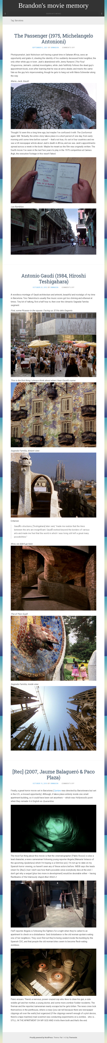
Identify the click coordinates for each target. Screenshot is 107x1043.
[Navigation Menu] (101, 13)
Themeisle (73, 1038)
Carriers (57, 790)
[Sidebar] (5, 13)
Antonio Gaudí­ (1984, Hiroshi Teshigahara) (53, 278)
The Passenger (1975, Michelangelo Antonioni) (53, 38)
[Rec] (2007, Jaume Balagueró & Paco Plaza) (53, 774)
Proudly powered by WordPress (41, 1038)
